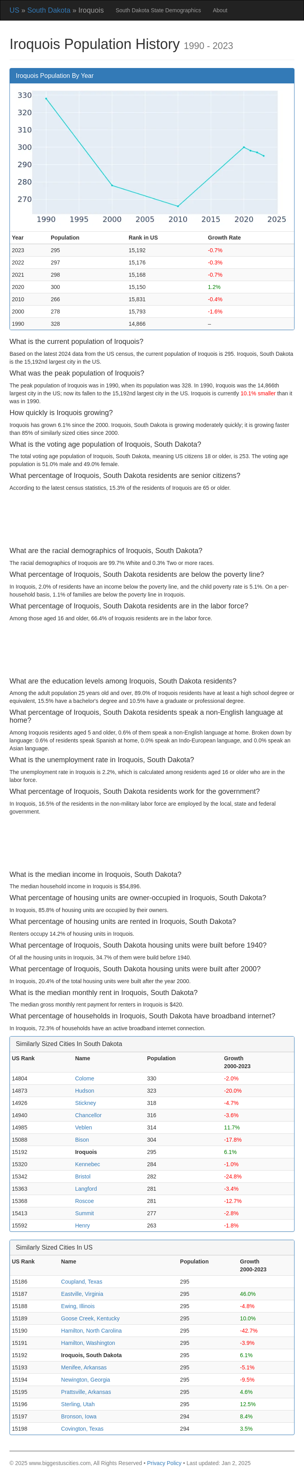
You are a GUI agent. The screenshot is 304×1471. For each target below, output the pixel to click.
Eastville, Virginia (82, 1294)
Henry (82, 1225)
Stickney (85, 1103)
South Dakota (48, 10)
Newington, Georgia (85, 1380)
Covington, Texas (82, 1429)
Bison (82, 1140)
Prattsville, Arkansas (86, 1392)
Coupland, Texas (81, 1281)
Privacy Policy (164, 1463)
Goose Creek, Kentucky (90, 1318)
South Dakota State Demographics (158, 10)
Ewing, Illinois (78, 1306)
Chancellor (88, 1115)
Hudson (84, 1091)
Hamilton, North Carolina (91, 1330)
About (220, 10)
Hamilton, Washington (88, 1343)
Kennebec (87, 1164)
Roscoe (84, 1201)
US (14, 10)
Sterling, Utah (78, 1404)
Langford (86, 1189)
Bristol (83, 1176)
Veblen (83, 1127)
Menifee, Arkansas (83, 1367)
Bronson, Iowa (79, 1416)
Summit (84, 1213)
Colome (84, 1078)
